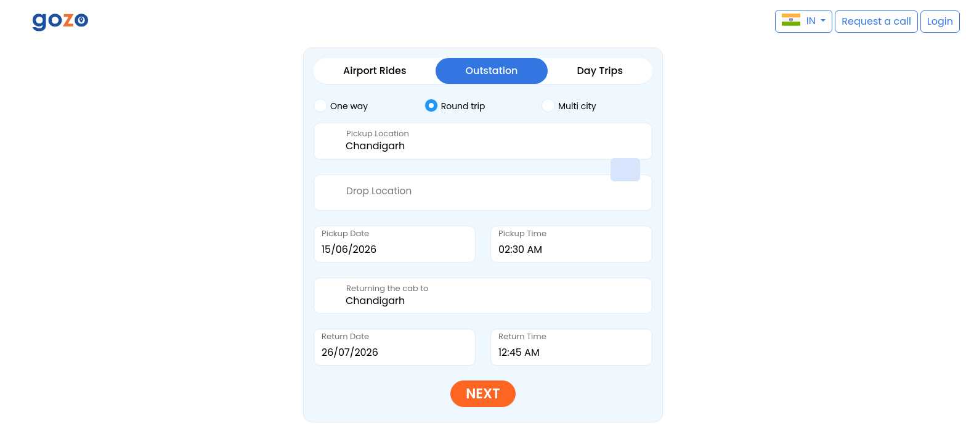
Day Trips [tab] (600, 71)
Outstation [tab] (491, 71)
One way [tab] (341, 105)
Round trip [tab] (454, 105)
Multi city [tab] (569, 105)
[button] (15, 21)
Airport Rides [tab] (374, 71)
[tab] (369, 106)
